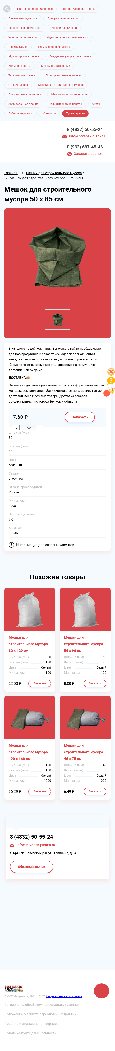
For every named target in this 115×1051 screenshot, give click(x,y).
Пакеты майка (17, 46)
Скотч (96, 103)
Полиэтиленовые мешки (24, 94)
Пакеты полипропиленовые (34, 8)
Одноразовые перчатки (62, 18)
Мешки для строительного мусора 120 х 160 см (28, 752)
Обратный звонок (31, 867)
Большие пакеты (19, 65)
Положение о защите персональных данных (40, 1014)
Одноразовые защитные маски (68, 37)
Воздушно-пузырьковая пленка (70, 56)
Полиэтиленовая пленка (79, 8)
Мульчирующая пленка (23, 56)
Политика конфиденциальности (30, 1033)
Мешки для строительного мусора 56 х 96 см (83, 644)
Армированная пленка (23, 103)
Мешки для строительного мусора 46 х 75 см (83, 752)
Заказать (80, 417)
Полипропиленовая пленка (64, 75)
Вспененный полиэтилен (24, 27)
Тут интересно (75, 113)
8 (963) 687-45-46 (85, 147)
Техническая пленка (21, 75)
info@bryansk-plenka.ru (88, 136)
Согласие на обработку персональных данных (42, 1005)
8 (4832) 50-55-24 (85, 129)
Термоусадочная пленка (54, 46)
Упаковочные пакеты (22, 37)
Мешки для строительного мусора (61, 84)
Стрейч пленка (18, 84)
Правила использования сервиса (31, 1024)
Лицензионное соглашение (64, 996)
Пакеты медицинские (22, 18)
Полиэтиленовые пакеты (65, 103)
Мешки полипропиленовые (69, 94)
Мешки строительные (55, 65)
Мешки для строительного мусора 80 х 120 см (28, 644)
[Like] (111, 374)
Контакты (49, 113)
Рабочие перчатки (20, 113)
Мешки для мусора (64, 27)
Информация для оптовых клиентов (45, 545)
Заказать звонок (88, 153)
